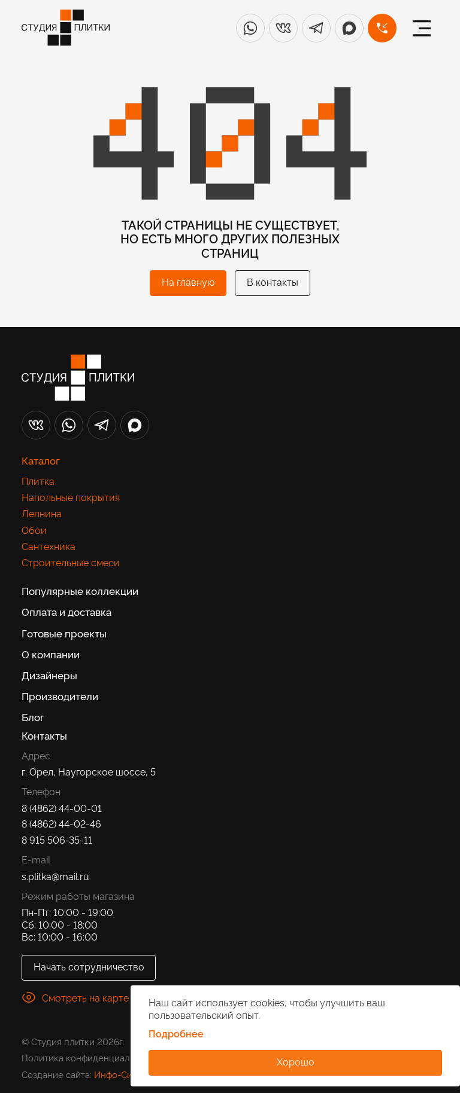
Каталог (41, 459)
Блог (33, 716)
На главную (188, 281)
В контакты (272, 281)
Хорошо (295, 1061)
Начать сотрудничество (89, 966)
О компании (51, 653)
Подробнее (176, 1033)
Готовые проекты (64, 632)
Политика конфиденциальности (90, 1057)
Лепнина (42, 513)
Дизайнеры (49, 674)
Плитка (38, 481)
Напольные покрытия (71, 497)
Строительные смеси (71, 562)
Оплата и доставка (66, 611)
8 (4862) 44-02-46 (61, 823)
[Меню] (421, 28)
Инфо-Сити (118, 1074)
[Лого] (66, 28)
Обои (34, 530)
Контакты (44, 735)
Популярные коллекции (80, 590)
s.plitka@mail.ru (55, 876)
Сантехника (48, 546)
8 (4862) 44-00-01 (62, 808)
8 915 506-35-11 (57, 840)
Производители (60, 695)
